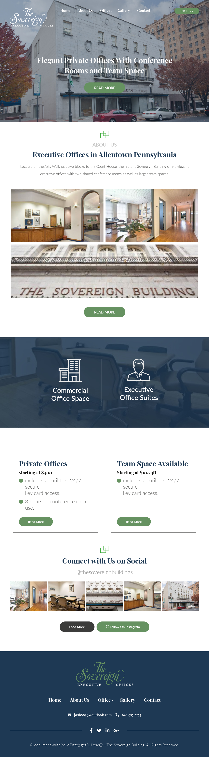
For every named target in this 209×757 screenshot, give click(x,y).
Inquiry (186, 11)
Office (105, 10)
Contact (143, 10)
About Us (85, 10)
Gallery (124, 10)
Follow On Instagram (123, 626)
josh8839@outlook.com (90, 715)
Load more (77, 626)
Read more (104, 312)
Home (65, 10)
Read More (104, 88)
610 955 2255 (128, 715)
